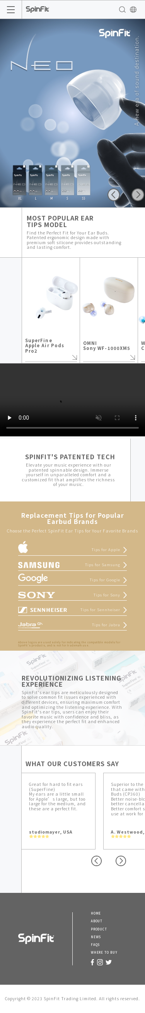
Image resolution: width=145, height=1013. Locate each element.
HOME (96, 913)
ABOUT (97, 921)
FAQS (95, 945)
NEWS (96, 937)
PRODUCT (99, 929)
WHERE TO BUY (104, 952)
